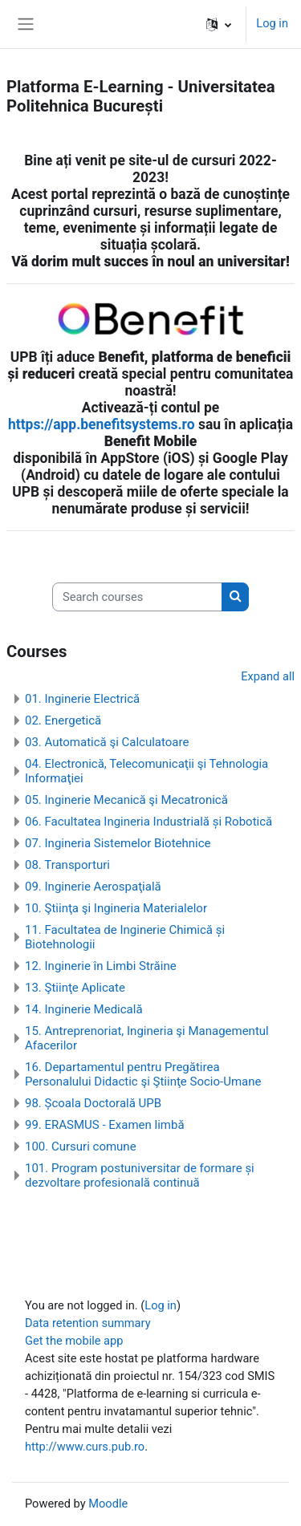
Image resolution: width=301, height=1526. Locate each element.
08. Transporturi (67, 865)
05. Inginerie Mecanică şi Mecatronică (126, 800)
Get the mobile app (74, 1340)
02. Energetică (63, 720)
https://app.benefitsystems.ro (101, 424)
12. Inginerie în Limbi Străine (101, 966)
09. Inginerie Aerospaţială (93, 886)
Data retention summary (88, 1323)
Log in (272, 23)
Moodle (108, 1503)
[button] (218, 24)
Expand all (268, 676)
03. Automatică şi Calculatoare (107, 742)
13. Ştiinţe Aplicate (75, 987)
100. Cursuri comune (80, 1146)
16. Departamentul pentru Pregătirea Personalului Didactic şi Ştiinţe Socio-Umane (143, 1074)
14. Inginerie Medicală (84, 1009)
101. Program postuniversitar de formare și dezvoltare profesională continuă (139, 1175)
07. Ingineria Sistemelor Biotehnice (118, 843)
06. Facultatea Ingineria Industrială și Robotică (148, 821)
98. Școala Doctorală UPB (93, 1103)
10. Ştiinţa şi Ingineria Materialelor (116, 908)
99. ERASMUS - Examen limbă (105, 1125)
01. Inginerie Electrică (82, 699)
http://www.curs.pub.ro (84, 1446)
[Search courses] (137, 596)
